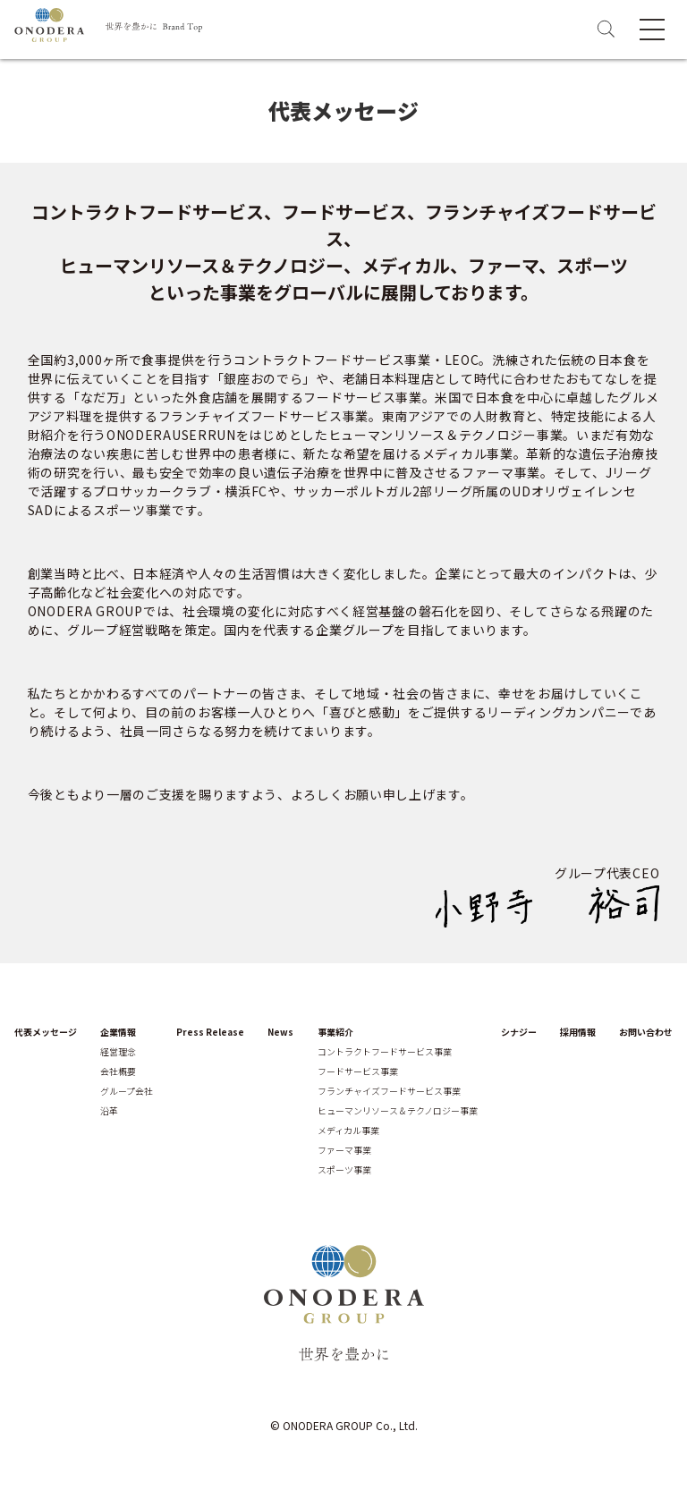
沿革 (109, 1110)
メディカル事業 (348, 1130)
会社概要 (118, 1071)
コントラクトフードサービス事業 (385, 1051)
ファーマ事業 (344, 1150)
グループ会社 (126, 1091)
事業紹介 (335, 1032)
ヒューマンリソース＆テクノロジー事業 (398, 1110)
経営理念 (118, 1051)
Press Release (210, 1032)
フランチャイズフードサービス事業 (389, 1091)
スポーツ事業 (344, 1169)
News (280, 1032)
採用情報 (578, 1032)
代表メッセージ (45, 1032)
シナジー (519, 1032)
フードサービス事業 (358, 1071)
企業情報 (118, 1032)
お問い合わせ (646, 1032)
